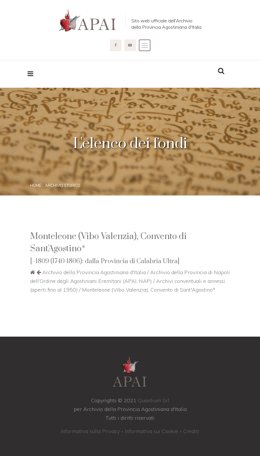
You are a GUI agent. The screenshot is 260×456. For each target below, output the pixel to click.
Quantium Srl (153, 400)
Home (35, 185)
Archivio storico (62, 185)
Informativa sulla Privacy (90, 431)
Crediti (191, 431)
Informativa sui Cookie (151, 431)
